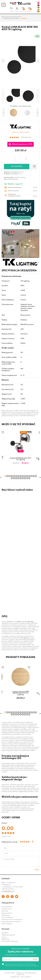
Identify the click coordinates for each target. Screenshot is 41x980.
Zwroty (4, 937)
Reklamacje (5, 939)
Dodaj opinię (27, 137)
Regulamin (5, 933)
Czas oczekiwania (7, 917)
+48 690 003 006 (8, 889)
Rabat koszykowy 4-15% (22, 144)
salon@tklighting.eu (8, 891)
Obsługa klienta (8, 903)
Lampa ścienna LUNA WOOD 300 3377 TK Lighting (20, 693)
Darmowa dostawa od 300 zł (11, 921)
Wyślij (37, 869)
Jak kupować (6, 915)
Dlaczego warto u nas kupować (12, 919)
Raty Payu (5, 911)
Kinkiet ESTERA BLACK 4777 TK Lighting (20, 458)
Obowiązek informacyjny (10, 941)
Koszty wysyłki (6, 909)
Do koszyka (16, 166)
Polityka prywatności (8, 935)
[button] (3, 96)
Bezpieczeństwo (7, 913)
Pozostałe (5, 929)
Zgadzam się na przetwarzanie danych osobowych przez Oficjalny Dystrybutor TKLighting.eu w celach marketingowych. (22, 964)
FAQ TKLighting (7, 923)
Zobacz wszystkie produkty (20, 132)
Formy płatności (7, 906)
